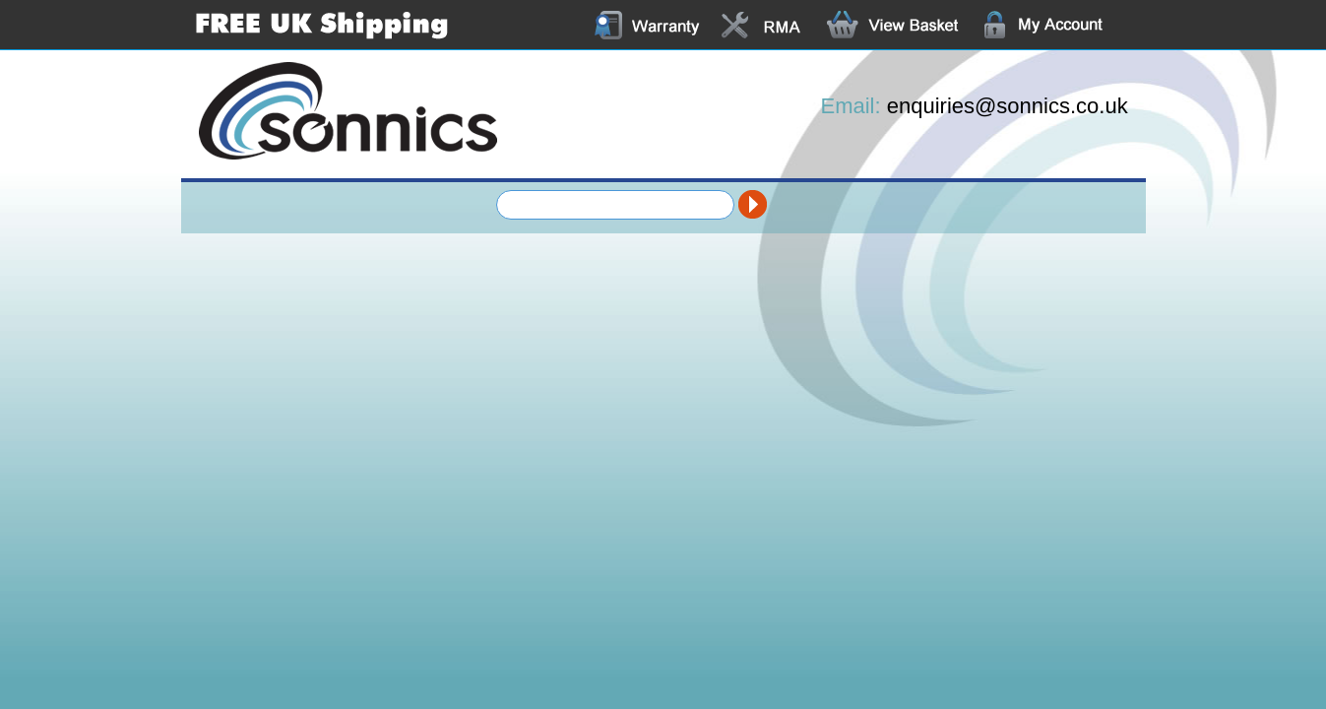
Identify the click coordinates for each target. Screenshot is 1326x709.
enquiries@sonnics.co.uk (1007, 106)
